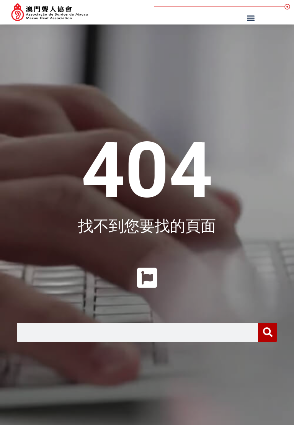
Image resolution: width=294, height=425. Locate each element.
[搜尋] (267, 332)
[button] (252, 17)
